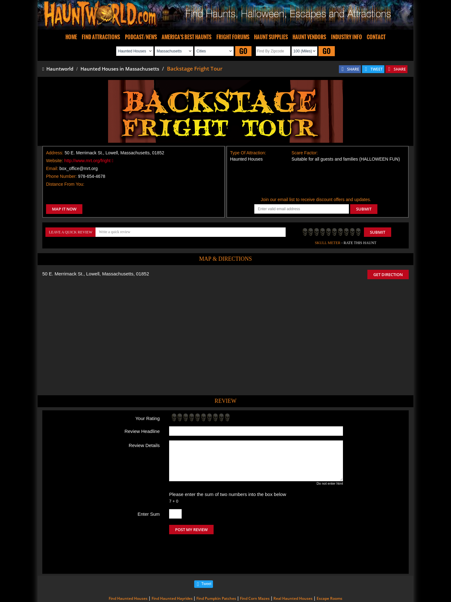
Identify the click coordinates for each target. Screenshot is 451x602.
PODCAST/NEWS (141, 37)
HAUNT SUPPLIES (271, 37)
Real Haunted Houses (293, 572)
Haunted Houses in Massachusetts (119, 69)
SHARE (353, 69)
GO (243, 51)
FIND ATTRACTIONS (101, 37)
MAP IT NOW (64, 209)
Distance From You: (65, 184)
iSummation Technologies (314, 593)
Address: (54, 152)
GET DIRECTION (388, 274)
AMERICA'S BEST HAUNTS (186, 37)
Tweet (206, 557)
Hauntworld (57, 69)
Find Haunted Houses (128, 572)
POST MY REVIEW (191, 529)
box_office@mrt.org (79, 168)
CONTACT (376, 37)
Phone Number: (61, 176)
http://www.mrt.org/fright (88, 160)
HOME (71, 37)
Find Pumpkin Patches (216, 572)
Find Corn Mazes (255, 572)
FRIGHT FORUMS (232, 37)
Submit (377, 232)
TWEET (377, 69)
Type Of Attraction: (248, 152)
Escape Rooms (329, 572)
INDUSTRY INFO (346, 37)
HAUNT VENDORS (309, 37)
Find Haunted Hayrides (172, 572)
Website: (54, 160)
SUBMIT (363, 209)
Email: (52, 168)
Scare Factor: (305, 152)
